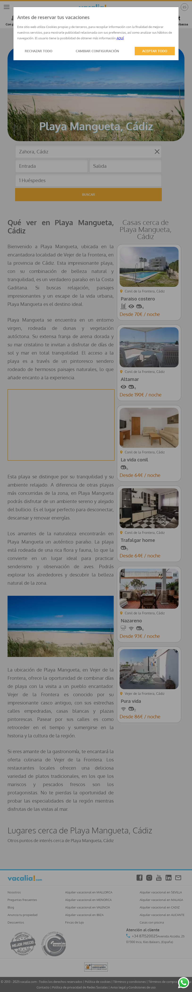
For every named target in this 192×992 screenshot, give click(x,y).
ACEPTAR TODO (154, 51)
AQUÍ (120, 38)
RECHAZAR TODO (38, 51)
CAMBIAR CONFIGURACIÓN (97, 51)
